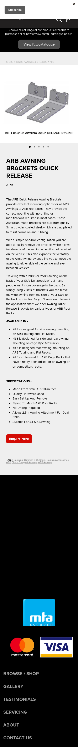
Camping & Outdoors (34, 460)
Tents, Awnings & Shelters (31, 62)
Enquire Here (19, 438)
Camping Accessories (58, 460)
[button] (59, 19)
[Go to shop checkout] (69, 19)
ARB (52, 62)
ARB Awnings (45, 462)
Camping (18, 460)
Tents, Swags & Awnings (24, 462)
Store (9, 62)
